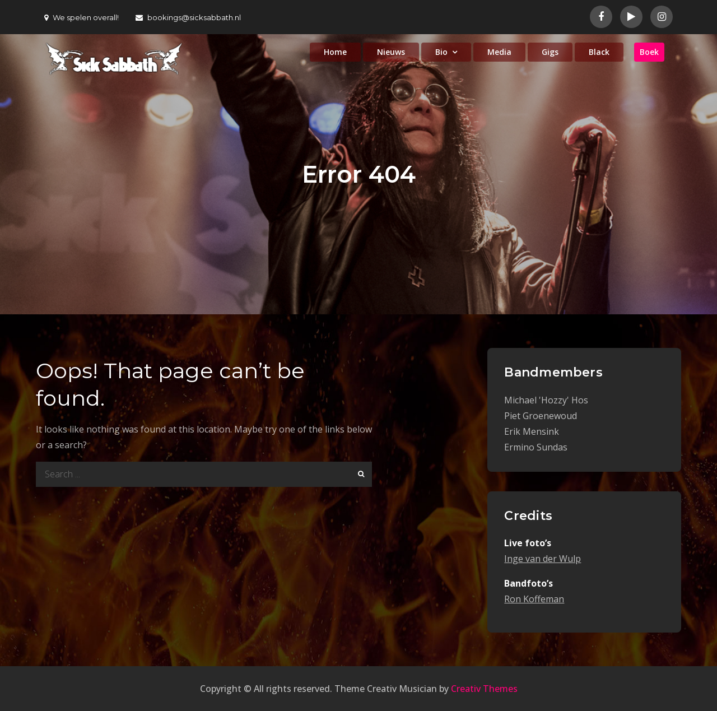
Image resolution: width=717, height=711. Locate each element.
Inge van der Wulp (542, 558)
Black (599, 52)
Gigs (550, 52)
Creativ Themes (484, 688)
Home (335, 52)
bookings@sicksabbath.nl (188, 17)
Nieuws (391, 52)
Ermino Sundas (535, 447)
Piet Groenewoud (540, 416)
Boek (649, 52)
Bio (441, 52)
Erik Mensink (531, 431)
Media (499, 52)
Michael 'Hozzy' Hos (546, 400)
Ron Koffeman (534, 599)
